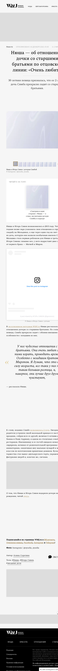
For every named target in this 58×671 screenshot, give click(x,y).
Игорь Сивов (27, 560)
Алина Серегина (21, 555)
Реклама (9, 658)
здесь (26, 496)
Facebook (28, 542)
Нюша (16, 560)
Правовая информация (14, 662)
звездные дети (14, 563)
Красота (24, 642)
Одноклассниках (14, 542)
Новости (9, 47)
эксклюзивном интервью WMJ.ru (24, 326)
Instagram (38, 542)
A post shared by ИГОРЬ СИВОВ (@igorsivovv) (37, 316)
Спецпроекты (11, 654)
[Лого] (15, 6)
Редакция (9, 650)
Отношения (40, 642)
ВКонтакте (49, 539)
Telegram (50, 542)
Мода (10, 642)
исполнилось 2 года (39, 430)
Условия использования (15, 667)
